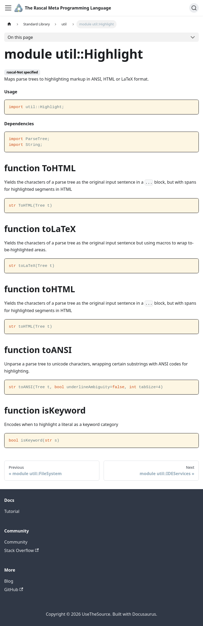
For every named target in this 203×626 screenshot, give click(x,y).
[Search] (194, 8)
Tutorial (11, 511)
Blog (8, 581)
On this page (20, 37)
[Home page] (9, 24)
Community (15, 542)
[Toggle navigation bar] (8, 8)
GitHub (13, 589)
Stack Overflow (21, 550)
